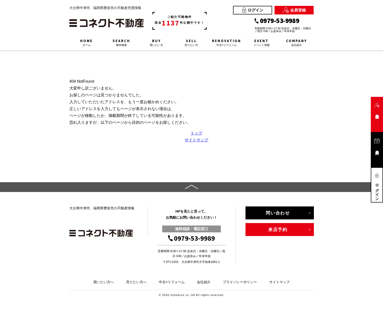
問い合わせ (278, 213)
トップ (196, 133)
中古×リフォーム (172, 282)
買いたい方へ (103, 282)
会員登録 (294, 10)
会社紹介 (204, 282)
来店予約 (277, 229)
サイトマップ (196, 140)
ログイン (252, 10)
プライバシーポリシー (240, 282)
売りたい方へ (136, 282)
